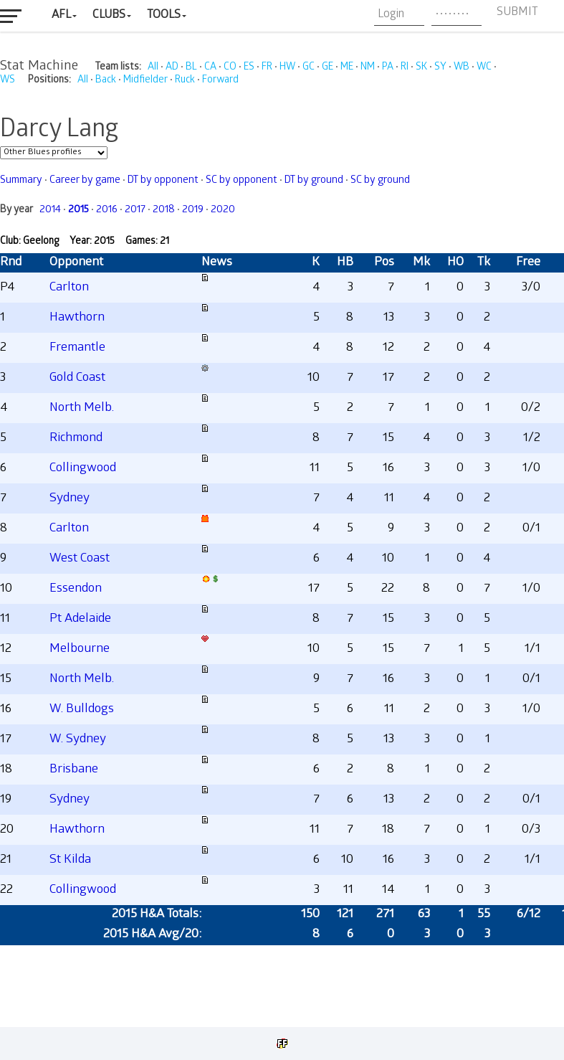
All (153, 68)
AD (172, 68)
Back (105, 81)
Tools (164, 15)
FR (267, 68)
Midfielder (145, 81)
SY (440, 68)
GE (327, 68)
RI (404, 68)
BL (191, 68)
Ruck (185, 81)
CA (210, 68)
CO (230, 68)
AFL (61, 15)
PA (387, 68)
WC (484, 68)
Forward (220, 81)
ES (249, 68)
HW (287, 68)
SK (421, 68)
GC (308, 68)
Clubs (108, 15)
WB (461, 68)
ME (346, 68)
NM (367, 68)
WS (7, 81)
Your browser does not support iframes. (282, 553)
